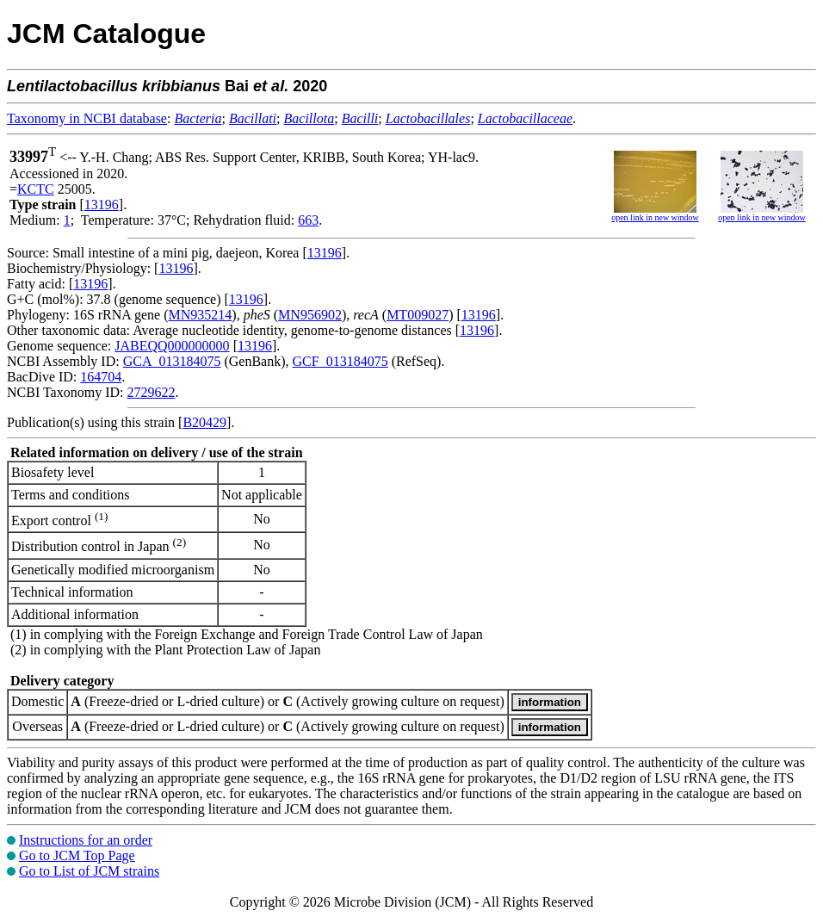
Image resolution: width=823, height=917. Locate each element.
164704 (100, 376)
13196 (101, 204)
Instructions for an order (85, 840)
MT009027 (418, 314)
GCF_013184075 (340, 361)
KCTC (35, 189)
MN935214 (200, 314)
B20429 (204, 422)
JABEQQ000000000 (171, 345)
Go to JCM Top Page (77, 855)
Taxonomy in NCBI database (87, 118)
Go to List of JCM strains (89, 871)
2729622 (151, 392)
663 (308, 220)
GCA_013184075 (172, 361)
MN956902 (310, 314)
